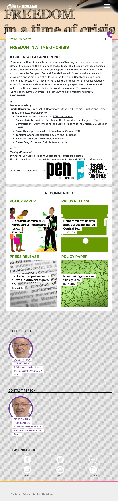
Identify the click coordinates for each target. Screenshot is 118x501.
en (106, 39)
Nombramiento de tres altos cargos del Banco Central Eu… (79, 224)
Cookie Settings (46, 494)
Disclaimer (16, 494)
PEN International (84, 69)
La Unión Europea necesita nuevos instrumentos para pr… (30, 280)
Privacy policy (30, 494)
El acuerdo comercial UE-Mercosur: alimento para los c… (29, 224)
